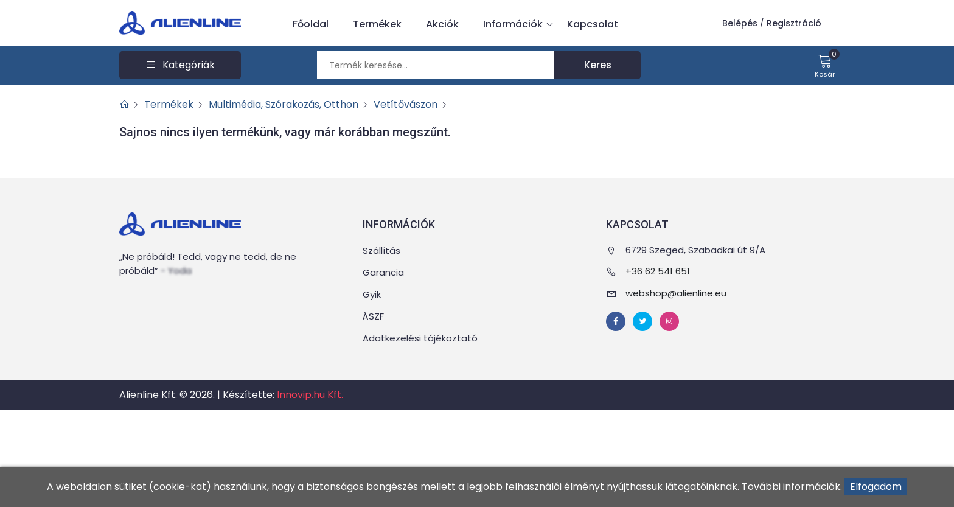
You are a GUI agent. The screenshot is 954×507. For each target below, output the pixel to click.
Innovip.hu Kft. (310, 395)
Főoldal (311, 24)
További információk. (792, 487)
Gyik (372, 294)
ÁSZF (373, 316)
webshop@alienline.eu (675, 293)
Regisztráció (794, 23)
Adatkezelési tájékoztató (420, 338)
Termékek (377, 24)
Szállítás (381, 250)
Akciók (442, 24)
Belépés (739, 23)
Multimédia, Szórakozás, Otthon (283, 104)
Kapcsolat (592, 24)
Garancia (383, 272)
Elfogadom (876, 487)
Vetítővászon (405, 104)
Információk (516, 24)
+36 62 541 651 (657, 271)
